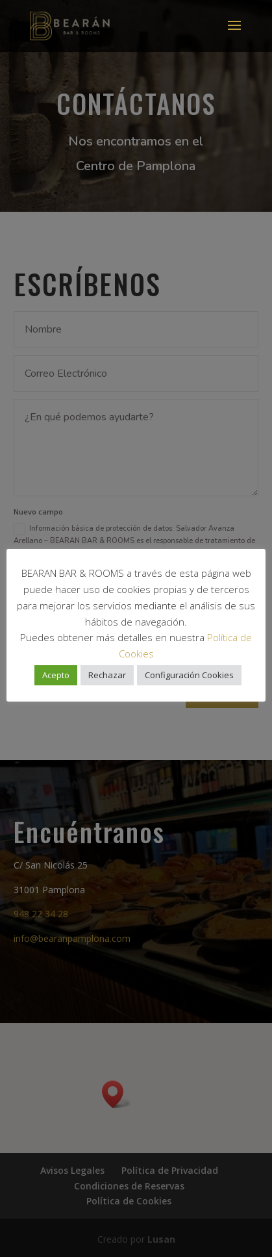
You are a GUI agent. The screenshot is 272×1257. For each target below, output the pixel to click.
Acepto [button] (55, 675)
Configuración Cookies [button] (189, 675)
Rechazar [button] (107, 675)
